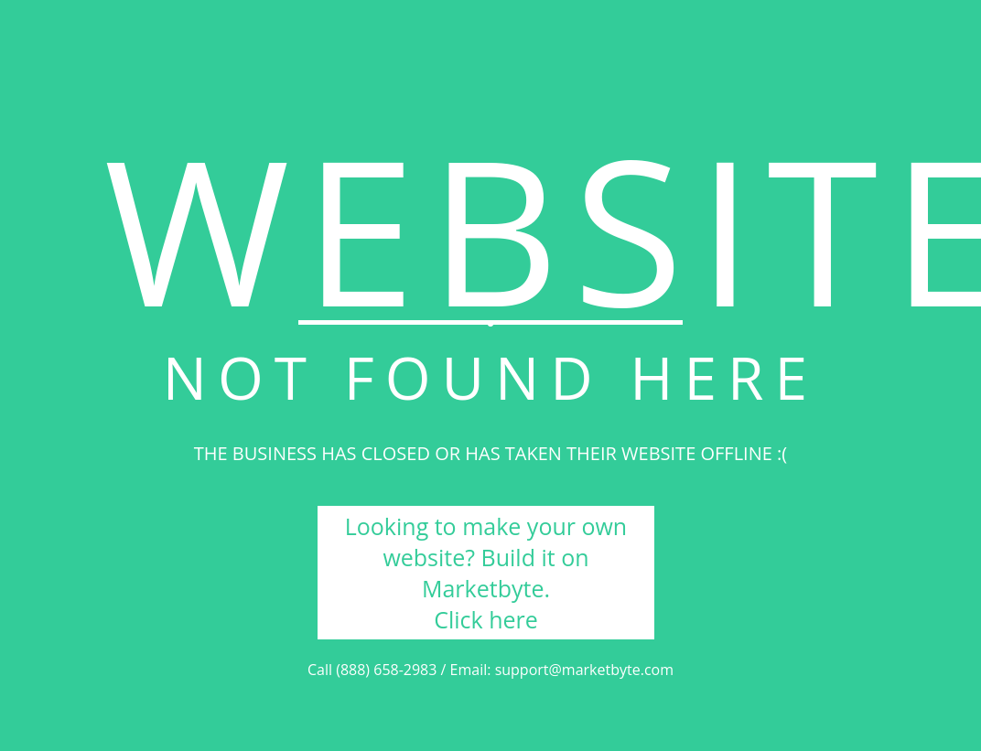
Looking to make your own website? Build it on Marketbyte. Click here (486, 572)
